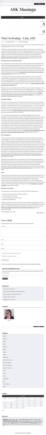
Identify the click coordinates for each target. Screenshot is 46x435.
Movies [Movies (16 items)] (31, 422)
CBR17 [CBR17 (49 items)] (16, 421)
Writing (4, 386)
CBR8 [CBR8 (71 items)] (20, 420)
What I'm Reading (23, 42)
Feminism (4, 354)
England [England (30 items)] (27, 421)
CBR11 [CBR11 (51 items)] (31, 420)
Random (4, 373)
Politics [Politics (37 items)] (13, 424)
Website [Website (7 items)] (39, 424)
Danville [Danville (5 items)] (23, 421)
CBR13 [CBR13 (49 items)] (39, 420)
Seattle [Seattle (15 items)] (31, 424)
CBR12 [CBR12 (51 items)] (35, 420)
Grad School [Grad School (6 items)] (5, 422)
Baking (4, 344)
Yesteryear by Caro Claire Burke (9, 289)
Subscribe (5, 278)
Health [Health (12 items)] (8, 422)
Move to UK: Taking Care (7, 365)
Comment (3, 226)
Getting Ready (5, 357)
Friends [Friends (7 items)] (41, 421)
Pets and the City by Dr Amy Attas (9, 297)
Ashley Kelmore (10, 42)
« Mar (3, 410)
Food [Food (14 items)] (39, 421)
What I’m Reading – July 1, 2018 (8, 211)
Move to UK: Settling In (7, 362)
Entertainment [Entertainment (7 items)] (31, 421)
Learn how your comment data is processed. (30, 264)
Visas (4, 381)
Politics (4, 370)
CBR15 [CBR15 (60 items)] (9, 421)
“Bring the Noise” (40, 212)
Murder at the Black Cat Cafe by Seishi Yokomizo (12, 294)
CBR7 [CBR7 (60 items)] (16, 420)
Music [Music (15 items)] (34, 422)
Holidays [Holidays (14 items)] (12, 422)
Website (3, 248)
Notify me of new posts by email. (9, 256)
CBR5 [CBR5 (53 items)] (9, 420)
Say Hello (29, 433)
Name (2, 239)
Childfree (4, 349)
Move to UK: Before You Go (8, 360)
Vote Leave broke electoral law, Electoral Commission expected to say (18, 207)
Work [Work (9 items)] (4, 425)
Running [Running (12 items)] (24, 424)
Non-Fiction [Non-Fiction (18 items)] (39, 422)
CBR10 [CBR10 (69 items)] (27, 420)
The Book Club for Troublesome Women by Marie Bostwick (14, 291)
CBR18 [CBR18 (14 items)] (20, 421)
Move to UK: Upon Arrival (7, 368)
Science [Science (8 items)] (28, 424)
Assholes (4, 341)
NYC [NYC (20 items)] (4, 424)
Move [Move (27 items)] (28, 422)
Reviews (4, 376)
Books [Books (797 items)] (5, 419)
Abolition (4, 336)
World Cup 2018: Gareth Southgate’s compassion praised (14, 57)
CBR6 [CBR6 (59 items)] (13, 420)
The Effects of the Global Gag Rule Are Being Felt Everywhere (26, 110)
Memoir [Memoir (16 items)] (25, 422)
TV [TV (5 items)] (37, 424)
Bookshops (5, 346)
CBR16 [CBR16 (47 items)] (12, 421)
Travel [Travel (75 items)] (35, 424)
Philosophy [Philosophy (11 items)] (7, 424)
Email (2, 244)
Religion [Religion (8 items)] (21, 424)
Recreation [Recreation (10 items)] (17, 424)
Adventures (5, 338)
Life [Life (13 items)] (18, 422)
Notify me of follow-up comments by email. (12, 253)
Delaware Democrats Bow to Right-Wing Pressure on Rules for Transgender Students (21, 154)
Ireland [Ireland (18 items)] (15, 422)
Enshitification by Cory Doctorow (9, 299)
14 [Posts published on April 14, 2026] (11, 404)
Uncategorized (5, 378)
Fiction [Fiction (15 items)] (35, 421)
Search (39, 3)
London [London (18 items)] (21, 422)
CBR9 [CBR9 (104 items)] (23, 420)
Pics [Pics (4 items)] (10, 424)
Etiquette (4, 352)
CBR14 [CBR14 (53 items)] (5, 421)
